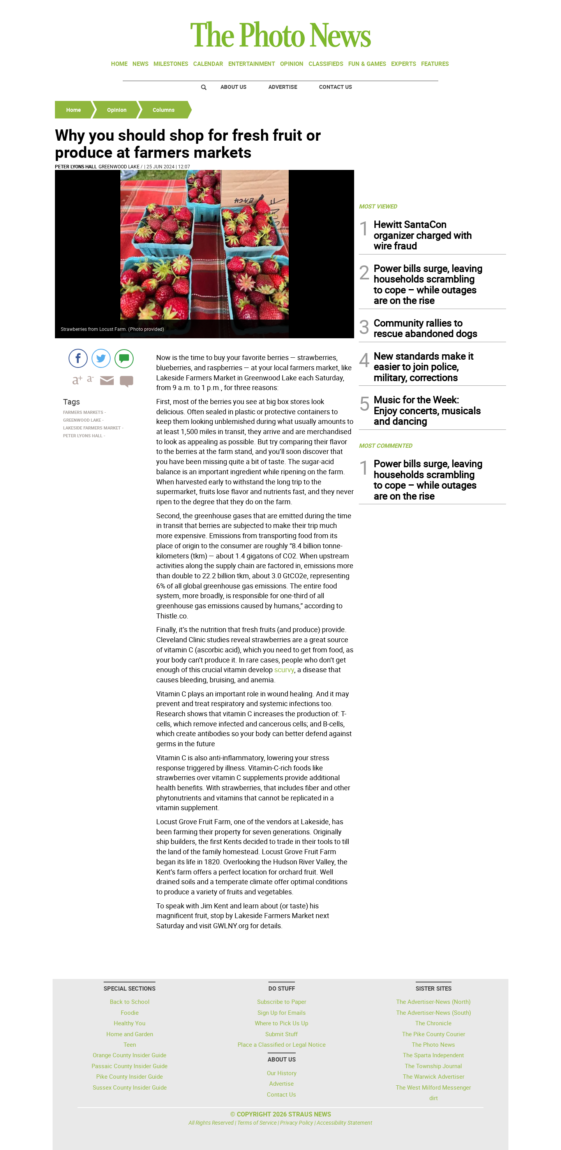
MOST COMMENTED (385, 445)
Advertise (282, 86)
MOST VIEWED (378, 206)
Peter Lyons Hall (76, 166)
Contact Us (335, 86)
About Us (234, 86)
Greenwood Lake (119, 166)
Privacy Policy (296, 1122)
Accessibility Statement (344, 1122)
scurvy (284, 669)
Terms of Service (257, 1122)
